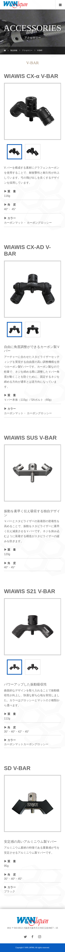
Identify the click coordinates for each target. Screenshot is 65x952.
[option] (32, 111)
